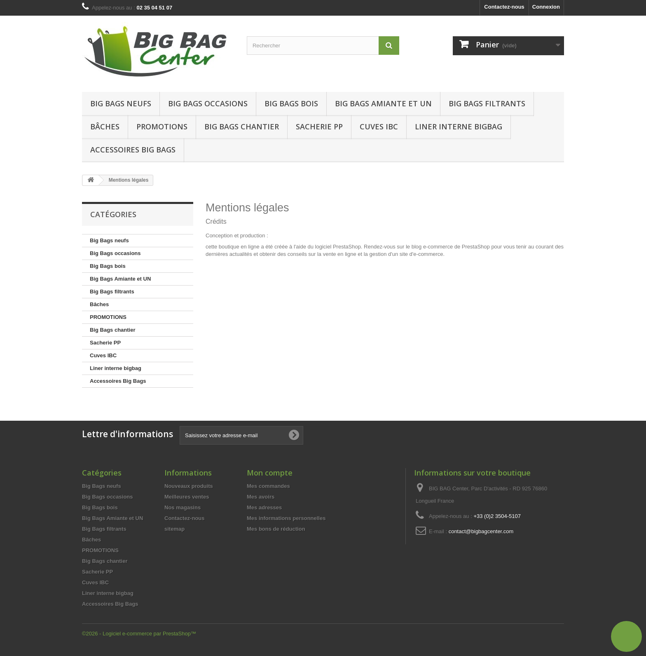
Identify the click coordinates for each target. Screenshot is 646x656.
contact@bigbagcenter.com (481, 531)
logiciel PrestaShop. (339, 247)
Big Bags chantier (241, 126)
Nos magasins (182, 507)
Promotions (161, 126)
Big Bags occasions (208, 103)
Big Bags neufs (120, 103)
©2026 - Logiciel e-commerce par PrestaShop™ (139, 633)
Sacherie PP (319, 126)
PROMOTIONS (108, 317)
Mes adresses (264, 507)
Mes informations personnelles (286, 518)
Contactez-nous (504, 7)
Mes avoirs (260, 497)
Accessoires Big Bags (133, 150)
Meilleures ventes (186, 497)
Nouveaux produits (188, 486)
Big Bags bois (291, 103)
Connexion (546, 7)
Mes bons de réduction (276, 529)
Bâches (104, 126)
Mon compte (270, 473)
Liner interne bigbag (458, 126)
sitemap (174, 529)
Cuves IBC (379, 126)
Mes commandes (268, 486)
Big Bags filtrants (487, 103)
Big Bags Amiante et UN (383, 103)
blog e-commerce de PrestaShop (451, 247)
